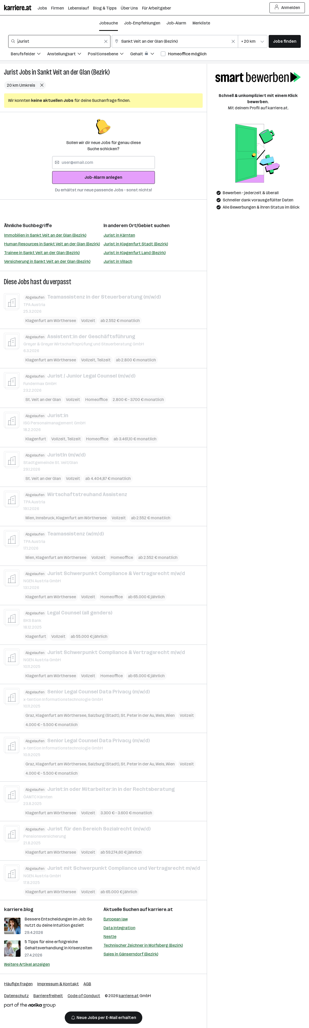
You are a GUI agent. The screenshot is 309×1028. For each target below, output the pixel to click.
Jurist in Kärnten (119, 235)
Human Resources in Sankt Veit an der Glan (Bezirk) (52, 244)
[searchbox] (59, 41)
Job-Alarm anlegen (103, 177)
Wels (160, 715)
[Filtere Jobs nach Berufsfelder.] (29, 54)
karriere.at (160, 909)
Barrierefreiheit (48, 995)
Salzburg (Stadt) (103, 715)
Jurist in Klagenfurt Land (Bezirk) (135, 252)
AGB (87, 983)
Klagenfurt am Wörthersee (50, 320)
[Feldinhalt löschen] (105, 41)
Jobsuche (108, 23)
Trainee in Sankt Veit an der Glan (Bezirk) (42, 252)
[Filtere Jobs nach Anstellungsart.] (67, 54)
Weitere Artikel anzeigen (27, 964)
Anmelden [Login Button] (287, 8)
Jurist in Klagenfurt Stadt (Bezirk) (136, 244)
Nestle (110, 936)
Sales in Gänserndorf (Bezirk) (131, 954)
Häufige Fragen (18, 983)
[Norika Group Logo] (29, 1006)
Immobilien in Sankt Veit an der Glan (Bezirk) (45, 235)
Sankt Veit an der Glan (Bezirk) (73, 72)
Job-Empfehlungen (142, 23)
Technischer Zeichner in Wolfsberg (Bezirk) (143, 945)
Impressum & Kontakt (58, 983)
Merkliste (201, 23)
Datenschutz (16, 995)
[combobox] (59, 41)
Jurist (11, 72)
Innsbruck (45, 517)
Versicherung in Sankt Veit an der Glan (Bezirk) (47, 261)
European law (116, 919)
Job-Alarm (176, 23)
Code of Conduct (84, 995)
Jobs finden (284, 41)
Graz (29, 715)
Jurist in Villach (118, 261)
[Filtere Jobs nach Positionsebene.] (109, 54)
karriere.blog (18, 909)
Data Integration (119, 927)
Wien (29, 517)
